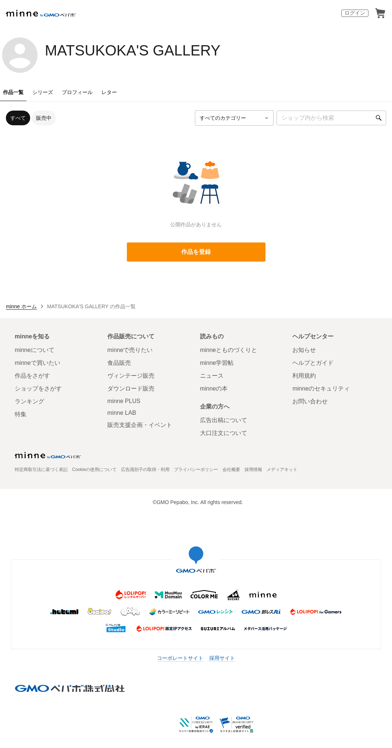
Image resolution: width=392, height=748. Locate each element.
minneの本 (214, 388)
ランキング (29, 401)
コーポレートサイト (180, 658)
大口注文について (223, 433)
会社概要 (231, 469)
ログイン (355, 13)
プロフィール (77, 92)
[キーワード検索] (331, 118)
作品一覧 (13, 92)
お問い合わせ (310, 401)
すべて (18, 118)
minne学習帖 (217, 363)
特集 (20, 414)
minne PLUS (123, 401)
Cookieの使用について (94, 469)
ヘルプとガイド (313, 363)
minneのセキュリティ (321, 388)
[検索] (379, 118)
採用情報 (253, 469)
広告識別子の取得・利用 (145, 469)
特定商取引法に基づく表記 (41, 469)
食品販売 (119, 363)
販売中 (43, 118)
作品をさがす (32, 376)
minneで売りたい (130, 350)
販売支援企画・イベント (139, 425)
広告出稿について (223, 420)
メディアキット (282, 469)
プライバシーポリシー (196, 469)
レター (109, 92)
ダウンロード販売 (130, 388)
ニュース (212, 376)
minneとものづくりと (228, 350)
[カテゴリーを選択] (234, 118)
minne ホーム (21, 306)
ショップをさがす (38, 388)
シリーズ (42, 92)
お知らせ (304, 350)
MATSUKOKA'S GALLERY (132, 50)
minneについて (34, 350)
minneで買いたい (37, 363)
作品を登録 (196, 252)
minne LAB (121, 413)
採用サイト (222, 658)
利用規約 (304, 376)
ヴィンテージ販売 (130, 376)
